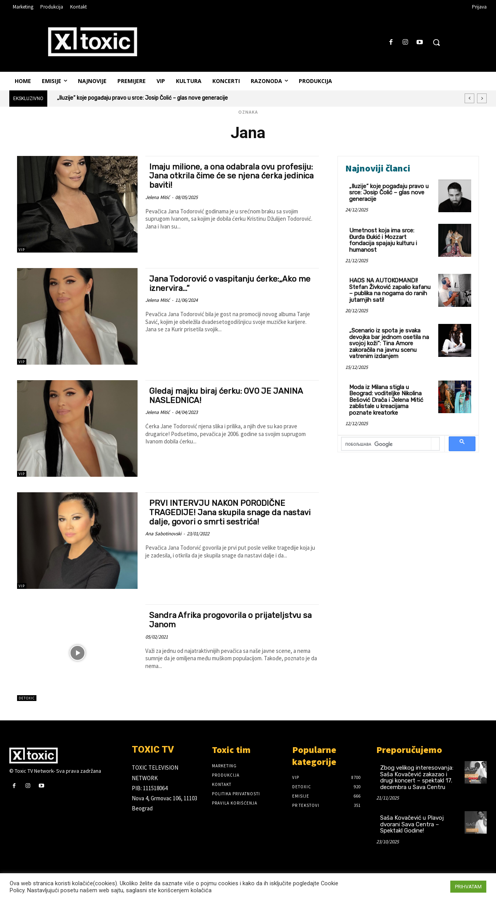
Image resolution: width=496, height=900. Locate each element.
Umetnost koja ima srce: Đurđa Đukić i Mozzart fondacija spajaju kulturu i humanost (383, 240)
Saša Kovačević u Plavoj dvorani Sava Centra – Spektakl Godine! (412, 824)
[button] (436, 42)
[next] (482, 98)
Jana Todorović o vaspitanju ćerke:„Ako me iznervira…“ (231, 283)
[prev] (469, 98)
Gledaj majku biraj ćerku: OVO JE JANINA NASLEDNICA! (227, 395)
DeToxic (27, 698)
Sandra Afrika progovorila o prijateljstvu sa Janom (232, 619)
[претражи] (386, 444)
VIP (22, 249)
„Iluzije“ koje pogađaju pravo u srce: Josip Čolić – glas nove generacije (142, 98)
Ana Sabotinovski (163, 533)
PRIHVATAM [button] (468, 887)
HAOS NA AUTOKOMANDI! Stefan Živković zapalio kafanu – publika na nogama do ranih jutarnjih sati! (390, 290)
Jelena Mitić (157, 196)
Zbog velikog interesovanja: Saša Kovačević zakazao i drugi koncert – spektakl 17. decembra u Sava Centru (416, 777)
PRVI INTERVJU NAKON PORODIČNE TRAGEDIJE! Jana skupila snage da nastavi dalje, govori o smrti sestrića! (230, 512)
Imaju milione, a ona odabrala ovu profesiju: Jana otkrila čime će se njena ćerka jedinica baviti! (224, 175)
